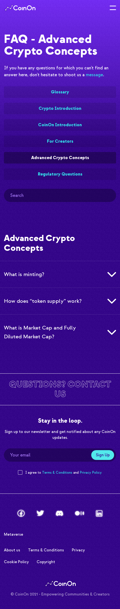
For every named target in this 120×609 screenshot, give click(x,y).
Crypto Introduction (60, 108)
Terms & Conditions (46, 549)
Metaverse (13, 534)
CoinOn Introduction (60, 125)
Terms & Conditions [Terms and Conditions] (57, 472)
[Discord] (59, 513)
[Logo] (20, 8)
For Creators (60, 141)
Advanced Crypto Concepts (60, 158)
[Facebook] (21, 513)
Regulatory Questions (60, 174)
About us (12, 549)
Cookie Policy (16, 561)
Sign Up (103, 455)
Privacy (78, 549)
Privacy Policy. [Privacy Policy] (91, 472)
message (94, 75)
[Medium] (79, 513)
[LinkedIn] (99, 513)
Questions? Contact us (60, 389)
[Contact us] (60, 389)
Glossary (60, 92)
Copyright (46, 561)
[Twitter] (40, 513)
